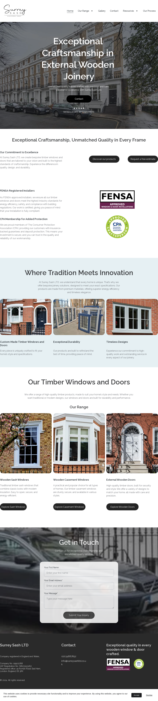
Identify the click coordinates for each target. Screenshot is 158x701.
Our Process (149, 11)
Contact (114, 11)
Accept (136, 695)
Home (70, 11)
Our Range (83, 11)
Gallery (101, 11)
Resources (128, 11)
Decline (149, 695)
